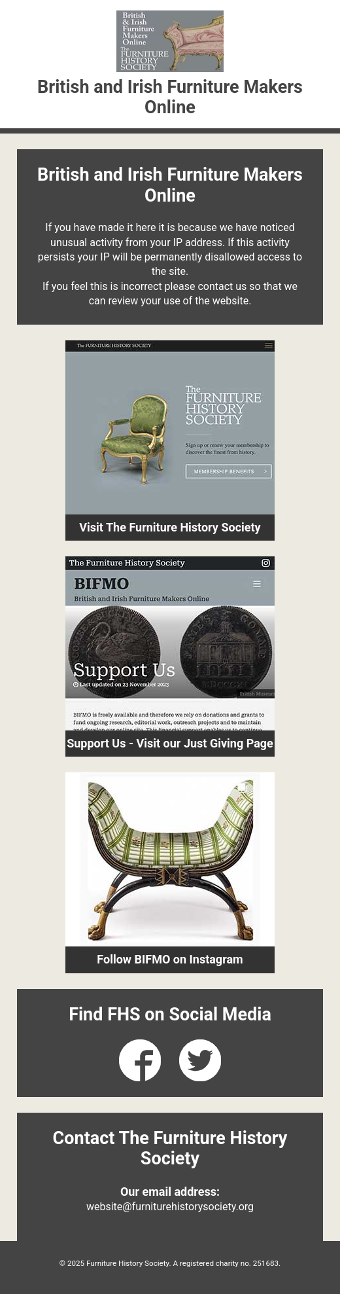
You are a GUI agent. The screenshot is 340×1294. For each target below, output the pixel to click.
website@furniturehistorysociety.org (170, 1206)
